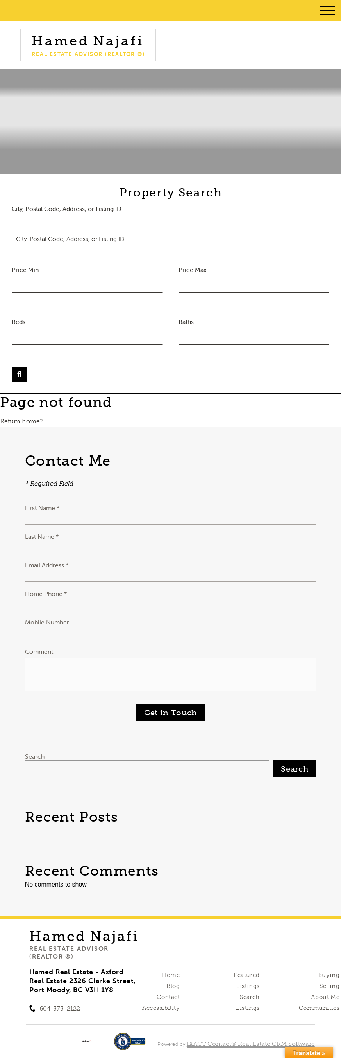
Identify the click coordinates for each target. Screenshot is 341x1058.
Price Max (193, 269)
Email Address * (47, 565)
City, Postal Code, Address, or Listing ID (66, 208)
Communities (319, 1007)
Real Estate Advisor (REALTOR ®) (69, 952)
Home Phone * (46, 593)
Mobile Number (47, 622)
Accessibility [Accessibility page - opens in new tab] (161, 1007)
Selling (329, 986)
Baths (186, 322)
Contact (168, 996)
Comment (39, 651)
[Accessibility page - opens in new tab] (130, 1045)
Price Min (25, 269)
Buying (329, 975)
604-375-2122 (59, 1008)
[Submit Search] (19, 374)
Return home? (21, 421)
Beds (18, 322)
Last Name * (42, 536)
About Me (325, 996)
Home (170, 975)
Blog (173, 986)
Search (35, 756)
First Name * (42, 508)
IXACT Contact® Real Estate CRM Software (251, 1043)
